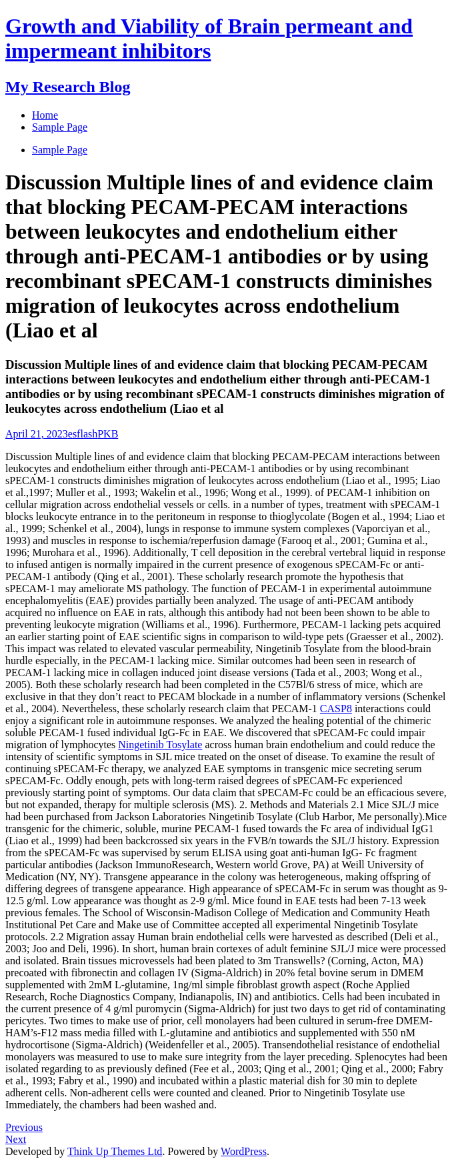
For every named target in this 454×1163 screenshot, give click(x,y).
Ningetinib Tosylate (160, 744)
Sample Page (59, 149)
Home (45, 115)
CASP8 (336, 708)
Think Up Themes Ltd (114, 1151)
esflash (82, 433)
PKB (107, 433)
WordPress (244, 1151)
